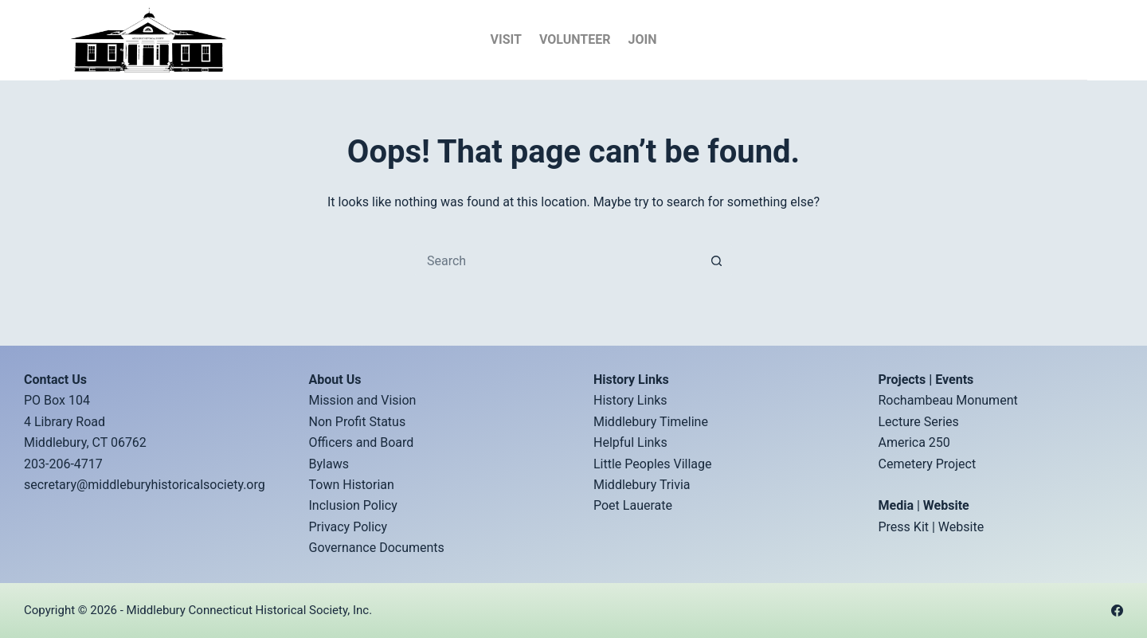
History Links (630, 400)
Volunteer (575, 39)
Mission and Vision (363, 400)
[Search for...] (557, 260)
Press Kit (904, 526)
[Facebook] (1117, 610)
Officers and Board (361, 442)
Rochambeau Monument (948, 400)
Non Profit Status (357, 421)
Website (961, 526)
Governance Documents (376, 547)
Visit (506, 39)
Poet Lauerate (632, 505)
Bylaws (329, 464)
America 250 (914, 442)
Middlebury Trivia (642, 484)
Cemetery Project (928, 464)
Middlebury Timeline (650, 421)
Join (642, 39)
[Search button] (717, 260)
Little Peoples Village (652, 464)
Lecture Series (919, 421)
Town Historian (351, 484)
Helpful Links (630, 442)
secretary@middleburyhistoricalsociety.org (144, 484)
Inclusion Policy (353, 505)
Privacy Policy (348, 526)
